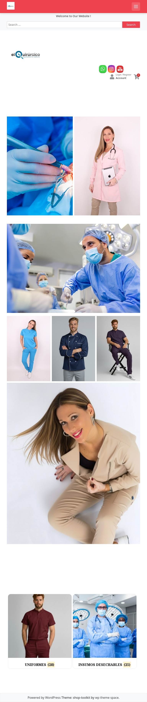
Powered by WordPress (44, 697)
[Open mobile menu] (136, 6)
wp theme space (107, 697)
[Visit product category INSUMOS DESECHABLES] (104, 631)
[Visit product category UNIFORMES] (40, 631)
